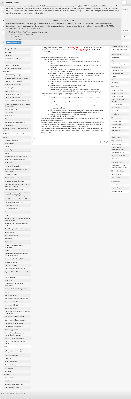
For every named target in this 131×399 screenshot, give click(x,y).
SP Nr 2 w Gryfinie (117, 93)
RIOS (113, 79)
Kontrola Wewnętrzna (11, 208)
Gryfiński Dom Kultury (118, 156)
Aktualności (8, 381)
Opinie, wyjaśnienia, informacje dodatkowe (14, 246)
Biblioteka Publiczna (118, 152)
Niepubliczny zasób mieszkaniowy (16, 229)
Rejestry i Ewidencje (11, 265)
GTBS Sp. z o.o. (116, 174)
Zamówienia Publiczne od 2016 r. (120, 50)
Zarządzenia (9, 125)
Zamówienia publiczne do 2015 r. (15, 320)
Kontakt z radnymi (117, 67)
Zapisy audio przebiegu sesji (14, 323)
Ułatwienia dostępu (11, 365)
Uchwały (7, 119)
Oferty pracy (8, 238)
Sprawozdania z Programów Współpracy (14, 284)
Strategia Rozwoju (10, 116)
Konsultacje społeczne (12, 205)
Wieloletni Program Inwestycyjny (15, 122)
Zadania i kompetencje (12, 65)
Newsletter (8, 371)
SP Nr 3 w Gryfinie (117, 96)
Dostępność (9, 163)
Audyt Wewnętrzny (11, 143)
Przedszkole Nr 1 (117, 121)
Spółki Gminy (9, 280)
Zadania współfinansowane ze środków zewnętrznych (17, 312)
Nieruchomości (9, 232)
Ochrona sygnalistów (11, 330)
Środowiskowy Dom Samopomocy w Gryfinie (119, 166)
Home (4, 3)
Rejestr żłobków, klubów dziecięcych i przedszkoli (17, 273)
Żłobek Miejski (116, 137)
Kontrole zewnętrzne (11, 212)
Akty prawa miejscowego (13, 75)
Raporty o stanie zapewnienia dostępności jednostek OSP (14, 351)
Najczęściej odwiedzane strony (15, 384)
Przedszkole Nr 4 (117, 131)
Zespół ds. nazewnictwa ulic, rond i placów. (16, 342)
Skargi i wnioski (10, 277)
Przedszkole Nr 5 (117, 134)
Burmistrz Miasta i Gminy (12, 45)
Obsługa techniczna (11, 362)
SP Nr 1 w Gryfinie (117, 90)
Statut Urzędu (9, 112)
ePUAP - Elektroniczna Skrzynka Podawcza (16, 134)
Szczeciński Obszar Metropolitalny (16, 289)
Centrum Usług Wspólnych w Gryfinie (118, 148)
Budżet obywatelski (11, 150)
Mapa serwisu (9, 378)
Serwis (5, 347)
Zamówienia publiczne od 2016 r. (15, 317)
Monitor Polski (116, 188)
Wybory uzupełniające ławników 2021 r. (17, 298)
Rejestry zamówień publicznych (15, 268)
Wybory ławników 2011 (12, 308)
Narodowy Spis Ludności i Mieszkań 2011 (16, 225)
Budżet (7, 146)
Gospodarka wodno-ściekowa (14, 181)
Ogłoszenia (8, 242)
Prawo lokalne (7, 72)
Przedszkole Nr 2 (117, 124)
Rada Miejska (9, 55)
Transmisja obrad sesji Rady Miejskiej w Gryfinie (15, 130)
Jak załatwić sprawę (11, 140)
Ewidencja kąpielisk (11, 174)
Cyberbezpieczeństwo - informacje (16, 156)
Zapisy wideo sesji (118, 73)
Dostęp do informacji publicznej (15, 159)
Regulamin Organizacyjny (13, 94)
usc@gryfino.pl (76, 48)
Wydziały (8, 52)
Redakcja (8, 358)
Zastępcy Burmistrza (11, 49)
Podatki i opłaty (10, 88)
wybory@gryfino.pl (81, 50)
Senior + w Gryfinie (117, 162)
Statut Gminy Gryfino (11, 109)
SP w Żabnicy (116, 114)
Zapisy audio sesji (117, 70)
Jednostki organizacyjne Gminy (15, 202)
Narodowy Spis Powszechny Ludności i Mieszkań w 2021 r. (17, 219)
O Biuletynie (6, 374)
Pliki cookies (9, 368)
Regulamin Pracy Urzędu (12, 97)
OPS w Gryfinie (116, 159)
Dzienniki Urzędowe (118, 191)
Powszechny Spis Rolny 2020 (14, 259)
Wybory (7, 292)
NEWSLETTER (116, 83)
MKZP (6, 215)
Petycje (7, 250)
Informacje (6, 137)
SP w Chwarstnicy (117, 104)
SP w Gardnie (116, 108)
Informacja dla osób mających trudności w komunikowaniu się (17, 185)
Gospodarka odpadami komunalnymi (16, 78)
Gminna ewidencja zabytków (14, 178)
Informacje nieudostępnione (14, 189)
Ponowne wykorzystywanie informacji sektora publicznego (16, 255)
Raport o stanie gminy (12, 91)
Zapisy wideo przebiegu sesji (14, 326)
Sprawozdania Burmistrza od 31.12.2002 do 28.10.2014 (17, 105)
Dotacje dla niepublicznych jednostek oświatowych (16, 170)
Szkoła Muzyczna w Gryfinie (118, 100)
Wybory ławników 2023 (12, 295)
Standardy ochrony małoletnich (14, 338)
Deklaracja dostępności (12, 166)
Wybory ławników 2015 (12, 305)
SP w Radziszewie (117, 111)
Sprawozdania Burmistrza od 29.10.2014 (17, 101)
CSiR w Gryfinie (116, 144)
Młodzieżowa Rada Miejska (13, 59)
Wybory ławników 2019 (12, 302)
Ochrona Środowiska (11, 235)
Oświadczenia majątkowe (13, 68)
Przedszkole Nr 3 (117, 127)
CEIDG (7, 153)
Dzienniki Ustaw (117, 185)
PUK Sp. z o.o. (116, 177)
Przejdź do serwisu (13, 43)
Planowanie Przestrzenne (12, 84)
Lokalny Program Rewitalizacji (14, 81)
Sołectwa (8, 62)
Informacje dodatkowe (12, 387)
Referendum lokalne (11, 262)
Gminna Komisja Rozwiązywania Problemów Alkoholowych (15, 334)
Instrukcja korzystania (12, 355)
